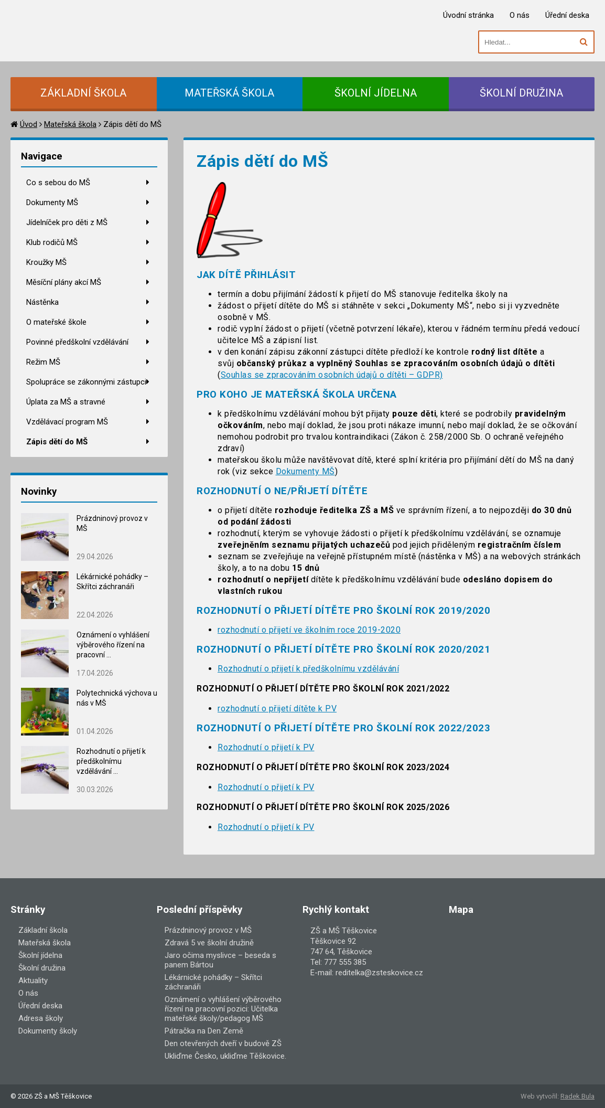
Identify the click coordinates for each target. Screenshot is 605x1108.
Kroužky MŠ (46, 262)
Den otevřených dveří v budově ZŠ (223, 1043)
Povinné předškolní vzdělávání (77, 342)
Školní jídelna (40, 955)
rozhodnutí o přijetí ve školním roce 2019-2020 (309, 630)
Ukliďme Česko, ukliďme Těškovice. (225, 1056)
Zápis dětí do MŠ (57, 441)
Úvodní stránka (468, 15)
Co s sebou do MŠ (58, 182)
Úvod (28, 124)
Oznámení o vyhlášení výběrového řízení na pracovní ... (113, 645)
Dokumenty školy (47, 1031)
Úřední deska (567, 15)
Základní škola (43, 930)
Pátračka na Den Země (204, 1031)
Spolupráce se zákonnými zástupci (86, 382)
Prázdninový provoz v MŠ (208, 930)
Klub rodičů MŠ (52, 242)
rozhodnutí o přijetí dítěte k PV (277, 708)
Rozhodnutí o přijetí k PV (266, 747)
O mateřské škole (56, 322)
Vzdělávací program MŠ (67, 422)
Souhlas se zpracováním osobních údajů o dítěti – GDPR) (332, 375)
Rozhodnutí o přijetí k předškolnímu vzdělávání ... (111, 761)
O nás (520, 15)
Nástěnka (42, 302)
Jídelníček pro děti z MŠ (66, 222)
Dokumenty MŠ (52, 202)
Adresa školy (40, 1018)
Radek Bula (577, 1096)
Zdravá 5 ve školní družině (209, 942)
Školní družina (42, 968)
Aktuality (33, 980)
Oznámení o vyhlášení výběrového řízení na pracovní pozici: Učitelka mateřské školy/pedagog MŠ (223, 1009)
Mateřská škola (70, 124)
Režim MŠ (43, 362)
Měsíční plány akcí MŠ (63, 282)
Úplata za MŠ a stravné (65, 402)
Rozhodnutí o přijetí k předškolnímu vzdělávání (308, 669)
